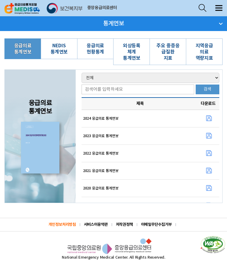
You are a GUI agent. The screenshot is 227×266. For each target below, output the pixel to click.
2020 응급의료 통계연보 (100, 188)
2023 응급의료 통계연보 (100, 136)
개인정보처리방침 (62, 224)
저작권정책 (124, 224)
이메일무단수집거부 (156, 224)
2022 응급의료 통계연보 (100, 153)
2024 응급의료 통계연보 (100, 118)
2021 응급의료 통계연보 (100, 171)
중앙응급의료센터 (102, 8)
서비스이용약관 (96, 224)
